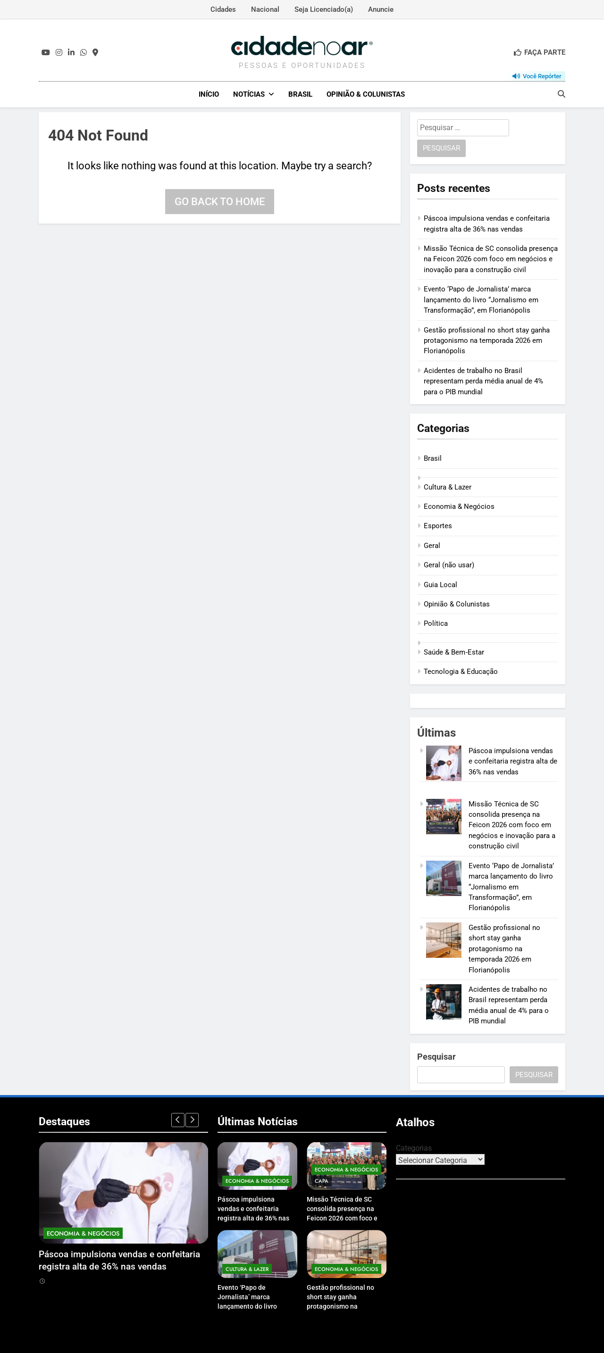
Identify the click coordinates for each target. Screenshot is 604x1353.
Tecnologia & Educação (461, 671)
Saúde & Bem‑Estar (454, 651)
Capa (321, 1180)
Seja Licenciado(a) (323, 9)
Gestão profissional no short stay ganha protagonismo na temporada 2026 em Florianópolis (487, 340)
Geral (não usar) (449, 564)
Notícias (249, 94)
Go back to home (220, 201)
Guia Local (440, 584)
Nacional (265, 9)
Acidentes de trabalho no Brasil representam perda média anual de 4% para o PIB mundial (483, 381)
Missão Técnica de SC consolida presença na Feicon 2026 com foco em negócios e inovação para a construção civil (491, 259)
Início (209, 94)
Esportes (438, 526)
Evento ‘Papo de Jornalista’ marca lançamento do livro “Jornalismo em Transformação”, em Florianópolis (481, 300)
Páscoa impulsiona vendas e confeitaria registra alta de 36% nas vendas (513, 761)
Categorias (414, 1147)
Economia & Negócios (459, 506)
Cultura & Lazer (447, 486)
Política (436, 623)
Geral (432, 545)
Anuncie (381, 9)
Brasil (300, 94)
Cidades (223, 9)
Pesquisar (436, 1056)
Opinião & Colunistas (366, 94)
